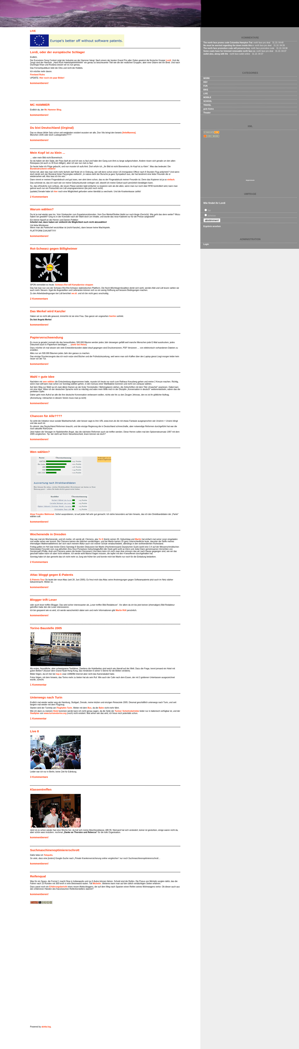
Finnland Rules (37, 75)
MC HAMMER (40, 104)
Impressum (250, 180)
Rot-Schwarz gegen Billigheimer (53, 248)
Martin (138, 539)
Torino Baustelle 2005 (46, 628)
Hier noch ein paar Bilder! (52, 78)
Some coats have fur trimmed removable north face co (229, 51)
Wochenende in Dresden (48, 534)
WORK (206, 78)
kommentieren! (39, 83)
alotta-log (46, 1027)
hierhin (112, 316)
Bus (89, 708)
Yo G (101, 539)
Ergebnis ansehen (212, 226)
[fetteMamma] (129, 133)
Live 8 (34, 731)
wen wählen (48, 382)
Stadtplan (34, 713)
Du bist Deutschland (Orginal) (52, 127)
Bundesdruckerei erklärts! (43, 169)
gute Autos (208, 109)
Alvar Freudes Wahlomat (42, 514)
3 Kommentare (39, 776)
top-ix (59, 674)
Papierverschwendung (46, 337)
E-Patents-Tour (37, 580)
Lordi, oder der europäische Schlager (57, 52)
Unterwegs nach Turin (46, 697)
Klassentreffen (41, 789)
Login (206, 244)
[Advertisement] (77, 93)
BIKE (205, 90)
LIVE (33, 30)
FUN (205, 86)
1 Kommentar (38, 684)
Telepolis (48, 855)
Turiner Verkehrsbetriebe (127, 711)
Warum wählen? (42, 209)
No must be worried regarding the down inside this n (228, 45)
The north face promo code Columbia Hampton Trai (227, 43)
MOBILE (207, 97)
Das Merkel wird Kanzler (48, 311)
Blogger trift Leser (43, 599)
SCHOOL (207, 101)
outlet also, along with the (216, 54)
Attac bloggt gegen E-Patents (51, 574)
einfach (171, 179)
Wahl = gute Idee (42, 376)
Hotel (55, 711)
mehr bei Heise (78, 344)
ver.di (74, 293)
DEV (205, 82)
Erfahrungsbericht (58, 887)
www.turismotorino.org (55, 713)
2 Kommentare (39, 196)
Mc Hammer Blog (52, 110)
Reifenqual (38, 876)
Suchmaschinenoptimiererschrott (54, 850)
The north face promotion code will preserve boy (226, 48)
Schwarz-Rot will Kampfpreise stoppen (74, 285)
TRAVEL (207, 105)
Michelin (97, 883)
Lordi (168, 60)
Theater (207, 113)
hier (56, 191)
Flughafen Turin (64, 708)
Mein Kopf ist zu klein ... (47, 152)
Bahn (101, 708)
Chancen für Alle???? (46, 416)
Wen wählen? (40, 451)
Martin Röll (121, 610)
